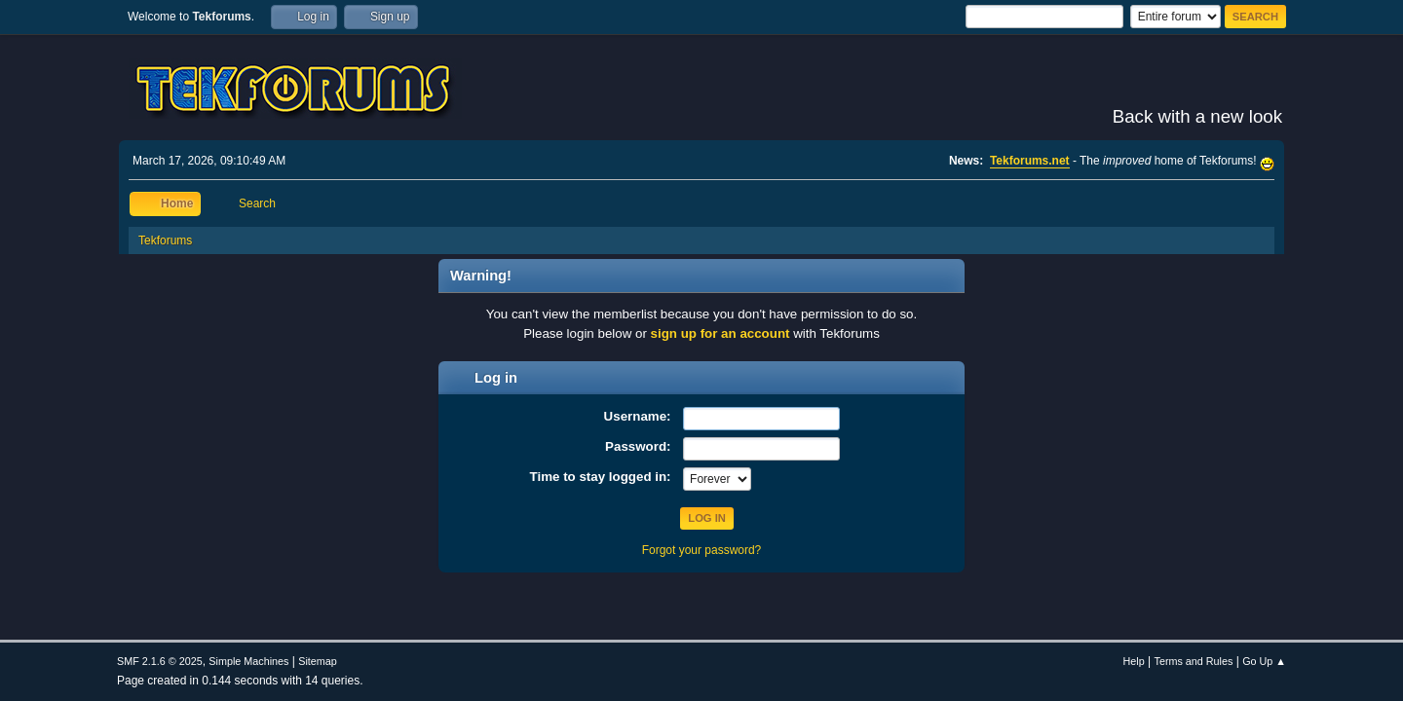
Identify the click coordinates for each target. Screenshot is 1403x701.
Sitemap (317, 661)
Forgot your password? (702, 550)
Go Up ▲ (1264, 661)
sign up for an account (720, 333)
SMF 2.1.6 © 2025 (160, 661)
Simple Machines (248, 661)
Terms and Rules (1194, 661)
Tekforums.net (1030, 160)
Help (1134, 661)
